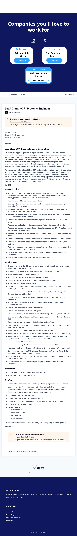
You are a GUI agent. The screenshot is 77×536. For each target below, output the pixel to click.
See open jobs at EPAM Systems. (20, 122)
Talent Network (38, 80)
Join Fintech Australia (13, 517)
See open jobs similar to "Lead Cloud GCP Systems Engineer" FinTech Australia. (36, 125)
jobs (3, 95)
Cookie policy (42, 473)
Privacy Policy (10, 512)
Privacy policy (33, 473)
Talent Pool (54, 60)
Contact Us (22, 60)
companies (13, 95)
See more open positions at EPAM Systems (22, 451)
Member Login (10, 515)
